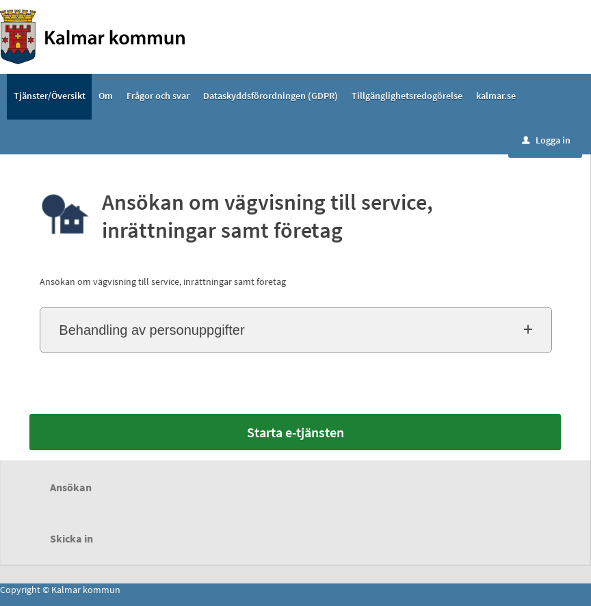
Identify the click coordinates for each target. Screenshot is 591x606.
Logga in (546, 140)
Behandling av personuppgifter (151, 330)
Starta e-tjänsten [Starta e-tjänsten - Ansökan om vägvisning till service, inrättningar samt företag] (295, 432)
